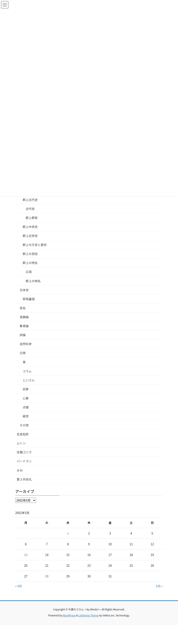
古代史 (30, 209)
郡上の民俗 (30, 254)
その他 (24, 425)
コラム (27, 371)
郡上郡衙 (32, 218)
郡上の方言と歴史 (35, 245)
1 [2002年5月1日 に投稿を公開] (68, 533)
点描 (26, 407)
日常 (23, 353)
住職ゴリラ (24, 452)
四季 (26, 389)
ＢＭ (20, 470)
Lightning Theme (88, 615)
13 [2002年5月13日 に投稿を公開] (26, 555)
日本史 (24, 290)
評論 (23, 335)
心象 (26, 398)
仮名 (23, 308)
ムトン (21, 443)
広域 (29, 272)
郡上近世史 (30, 236)
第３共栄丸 (24, 479)
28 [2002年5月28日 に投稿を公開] (47, 576)
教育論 (24, 326)
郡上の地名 (30, 263)
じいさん (29, 380)
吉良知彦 (23, 434)
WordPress (69, 615)
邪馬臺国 (29, 299)
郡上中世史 (30, 227)
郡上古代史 (30, 200)
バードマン (24, 461)
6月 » (159, 586)
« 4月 (18, 586)
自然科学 (26, 344)
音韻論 (24, 317)
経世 (26, 416)
